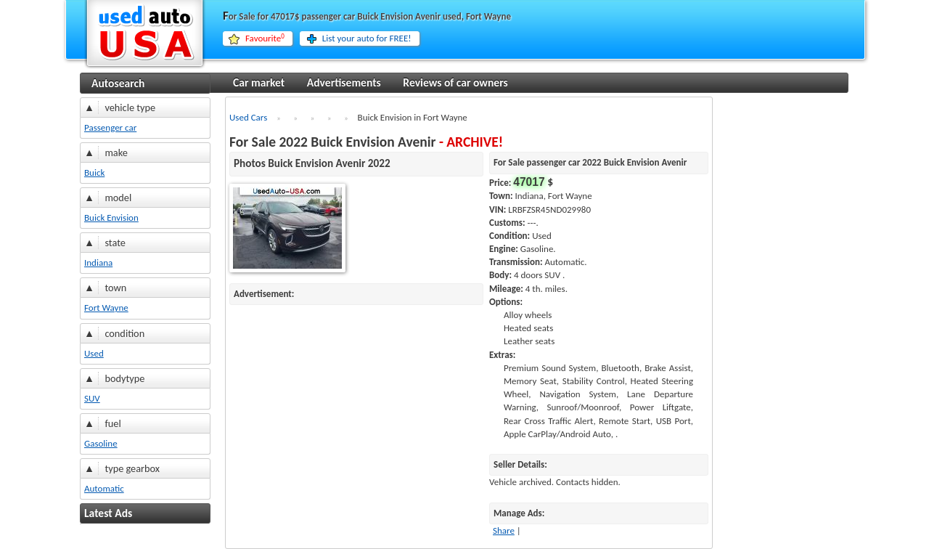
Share (504, 530)
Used (94, 353)
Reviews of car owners (455, 82)
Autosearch (117, 83)
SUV (92, 398)
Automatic (104, 488)
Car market (259, 82)
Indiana (98, 262)
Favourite (265, 38)
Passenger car (110, 127)
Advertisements (344, 82)
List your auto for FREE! (367, 38)
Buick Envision (111, 217)
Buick (94, 172)
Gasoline (101, 443)
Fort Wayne (106, 307)
